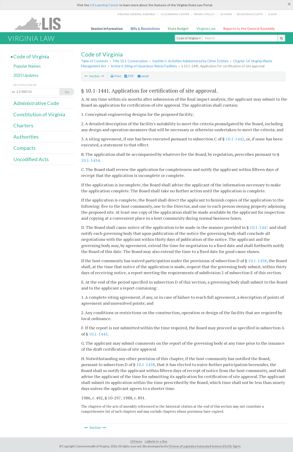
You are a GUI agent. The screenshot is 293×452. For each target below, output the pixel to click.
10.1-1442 (235, 139)
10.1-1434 (90, 160)
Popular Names (27, 65)
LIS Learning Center (104, 5)
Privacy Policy (204, 14)
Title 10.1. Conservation (130, 61)
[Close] (289, 4)
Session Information (107, 29)
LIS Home (136, 441)
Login (272, 14)
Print (116, 76)
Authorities (26, 137)
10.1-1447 (259, 227)
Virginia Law (205, 29)
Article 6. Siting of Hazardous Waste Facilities (144, 66)
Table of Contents (94, 61)
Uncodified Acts (31, 159)
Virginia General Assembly (136, 14)
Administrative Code (36, 103)
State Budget (178, 29)
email (143, 76)
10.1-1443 (98, 334)
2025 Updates (25, 75)
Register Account (250, 14)
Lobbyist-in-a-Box (156, 441)
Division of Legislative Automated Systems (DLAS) (200, 446)
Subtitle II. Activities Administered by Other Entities (190, 61)
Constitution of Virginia (39, 114)
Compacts (24, 148)
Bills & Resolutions (145, 29)
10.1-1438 (257, 260)
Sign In (237, 446)
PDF (129, 76)
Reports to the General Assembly (249, 29)
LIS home (226, 14)
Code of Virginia (189, 38)
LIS (40, 23)
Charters (23, 125)
